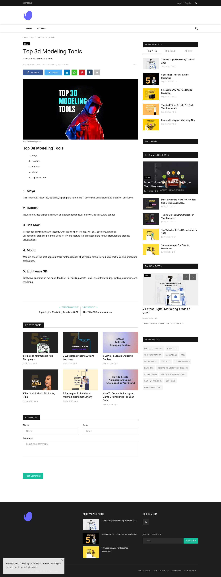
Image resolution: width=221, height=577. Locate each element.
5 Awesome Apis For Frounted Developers (175, 247)
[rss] (146, 522)
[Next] (193, 277)
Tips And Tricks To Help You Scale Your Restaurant (177, 107)
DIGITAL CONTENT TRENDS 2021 (173, 368)
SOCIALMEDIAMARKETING (173, 374)
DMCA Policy (190, 570)
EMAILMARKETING (152, 387)
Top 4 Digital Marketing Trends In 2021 (58, 312)
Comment (28, 438)
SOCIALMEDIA (150, 361)
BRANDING (172, 348)
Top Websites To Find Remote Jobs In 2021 (179, 232)
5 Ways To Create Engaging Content (118, 357)
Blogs (32, 37)
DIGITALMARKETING (153, 348)
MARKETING (171, 355)
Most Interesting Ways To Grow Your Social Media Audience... (178, 201)
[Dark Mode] (196, 3)
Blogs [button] (41, 28)
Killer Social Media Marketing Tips (39, 395)
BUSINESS (148, 368)
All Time (188, 50)
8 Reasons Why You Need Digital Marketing (176, 91)
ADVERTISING (150, 374)
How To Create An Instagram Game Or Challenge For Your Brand (118, 397)
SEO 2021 (165, 361)
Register (188, 3)
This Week (152, 50)
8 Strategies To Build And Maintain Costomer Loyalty (77, 395)
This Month (170, 50)
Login (179, 3)
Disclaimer (176, 570)
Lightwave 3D (39, 177)
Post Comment (33, 475)
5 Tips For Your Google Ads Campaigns (38, 357)
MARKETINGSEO (182, 361)
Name (26, 425)
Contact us (27, 3)
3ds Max (36, 166)
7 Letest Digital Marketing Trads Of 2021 (178, 61)
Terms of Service (161, 570)
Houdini (36, 161)
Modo (35, 172)
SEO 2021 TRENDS (152, 355)
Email (86, 425)
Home (28, 28)
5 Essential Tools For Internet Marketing (175, 76)
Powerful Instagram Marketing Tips (178, 120)
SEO (183, 355)
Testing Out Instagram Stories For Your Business (177, 216)
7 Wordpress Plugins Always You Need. (78, 357)
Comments (31, 417)
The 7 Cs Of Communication (97, 312)
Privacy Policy (144, 570)
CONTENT (170, 380)
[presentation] (46, 464)
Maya (34, 155)
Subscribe (191, 540)
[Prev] (185, 277)
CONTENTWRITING (153, 380)
